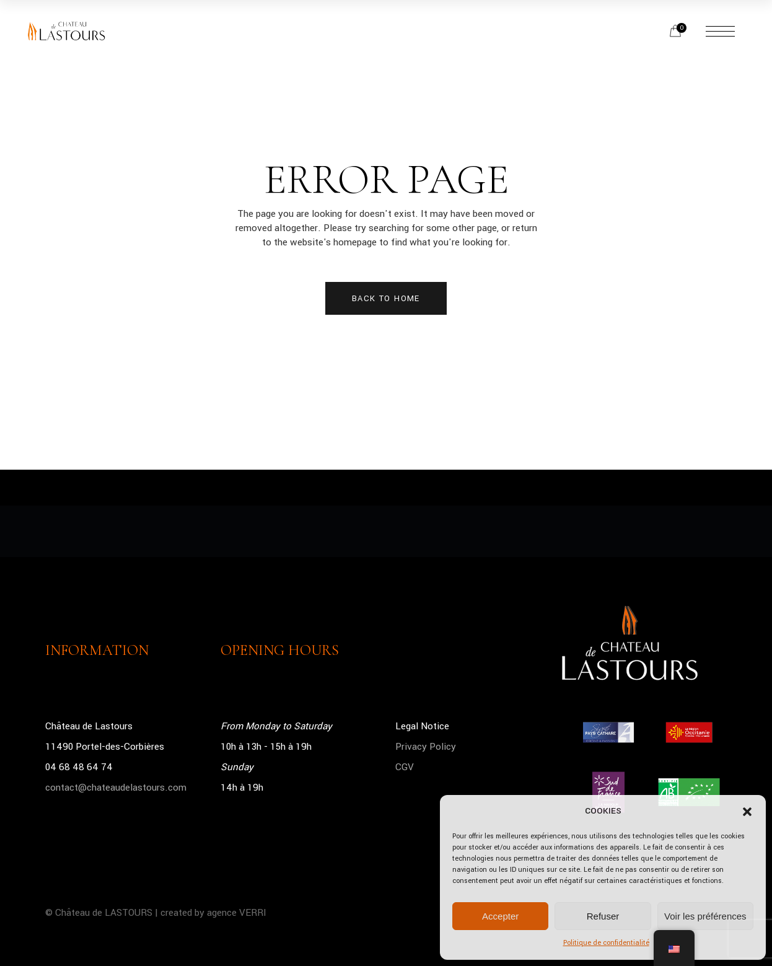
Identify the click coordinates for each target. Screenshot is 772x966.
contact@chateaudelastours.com (115, 787)
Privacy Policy (425, 746)
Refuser (603, 916)
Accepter (500, 916)
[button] (747, 812)
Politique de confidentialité (606, 942)
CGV (404, 767)
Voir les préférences (705, 916)
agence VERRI (236, 913)
